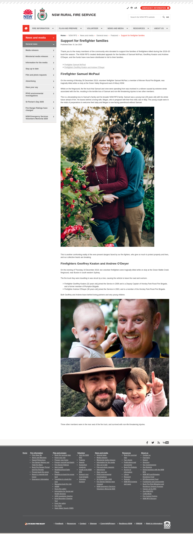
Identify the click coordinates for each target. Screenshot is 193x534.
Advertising (31, 81)
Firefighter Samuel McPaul (75, 65)
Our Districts (147, 467)
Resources (139, 28)
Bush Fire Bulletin (130, 467)
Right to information (154, 523)
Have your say (32, 87)
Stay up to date (32, 69)
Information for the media (36, 63)
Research (127, 477)
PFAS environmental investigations (34, 94)
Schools (127, 479)
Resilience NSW (125, 523)
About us (159, 28)
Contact (83, 523)
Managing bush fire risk (63, 484)
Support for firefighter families (133, 36)
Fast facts (146, 457)
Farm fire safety (60, 503)
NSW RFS (73, 36)
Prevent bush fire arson (40, 472)
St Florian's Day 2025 (35, 102)
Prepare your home (61, 460)
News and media (116, 28)
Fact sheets (128, 460)
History (145, 460)
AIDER (57, 486)
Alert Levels (59, 467)
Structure (146, 462)
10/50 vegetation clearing (64, 496)
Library (126, 474)
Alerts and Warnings (39, 457)
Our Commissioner (149, 465)
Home (63, 36)
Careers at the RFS (149, 489)
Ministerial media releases (37, 56)
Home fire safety (60, 489)
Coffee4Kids (147, 494)
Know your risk (60, 457)
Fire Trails (58, 506)
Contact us (147, 455)
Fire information (40, 28)
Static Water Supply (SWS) (64, 508)
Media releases (32, 50)
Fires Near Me (37, 455)
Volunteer (92, 28)
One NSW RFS (148, 491)
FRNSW (139, 523)
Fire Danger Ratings (62, 465)
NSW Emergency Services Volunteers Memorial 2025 (37, 117)
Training (82, 460)
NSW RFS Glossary (150, 498)
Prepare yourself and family (64, 462)
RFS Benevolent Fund (150, 479)
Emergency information (154, 8)
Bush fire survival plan (63, 455)
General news (102, 36)
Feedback (59, 523)
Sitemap (93, 523)
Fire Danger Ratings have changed (36, 109)
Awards (81, 462)
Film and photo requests (36, 75)
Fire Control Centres (150, 496)
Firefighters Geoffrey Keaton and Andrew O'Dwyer (84, 67)
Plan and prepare (68, 28)
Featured (114, 36)
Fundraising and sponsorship (153, 482)
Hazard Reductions (39, 460)
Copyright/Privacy (107, 523)
